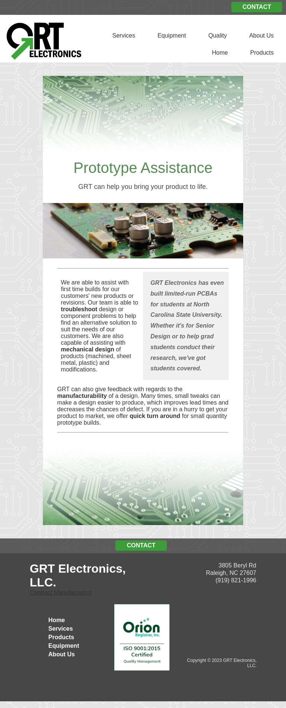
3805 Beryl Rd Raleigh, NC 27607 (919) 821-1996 (231, 572)
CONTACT (256, 7)
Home (220, 52)
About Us (261, 35)
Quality (217, 35)
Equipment (172, 35)
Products (262, 52)
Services (123, 35)
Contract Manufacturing (61, 592)
